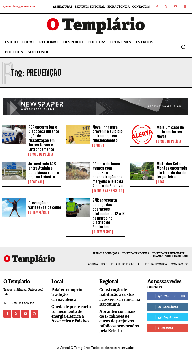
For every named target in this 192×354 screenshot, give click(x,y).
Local (162, 182)
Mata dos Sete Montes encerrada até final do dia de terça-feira (171, 170)
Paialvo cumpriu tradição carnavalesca (67, 294)
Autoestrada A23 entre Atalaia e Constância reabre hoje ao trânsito (43, 170)
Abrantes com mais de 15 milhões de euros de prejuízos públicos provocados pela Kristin (119, 321)
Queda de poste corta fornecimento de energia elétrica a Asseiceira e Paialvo (71, 314)
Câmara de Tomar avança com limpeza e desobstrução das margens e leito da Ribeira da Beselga (107, 174)
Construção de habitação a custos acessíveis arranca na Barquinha (120, 297)
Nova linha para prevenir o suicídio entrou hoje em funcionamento (107, 134)
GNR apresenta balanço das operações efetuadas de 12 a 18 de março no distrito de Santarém (108, 213)
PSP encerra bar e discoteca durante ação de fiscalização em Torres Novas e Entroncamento (43, 138)
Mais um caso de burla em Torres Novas (170, 131)
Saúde (98, 145)
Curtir (179, 296)
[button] (183, 47)
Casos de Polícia (41, 154)
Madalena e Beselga (108, 191)
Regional (36, 182)
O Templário (39, 212)
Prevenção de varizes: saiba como (44, 205)
